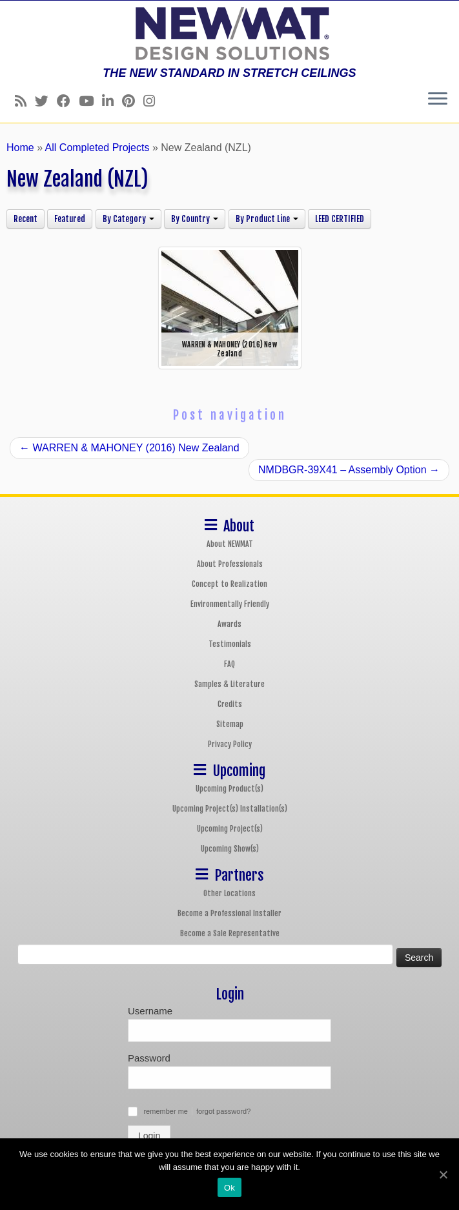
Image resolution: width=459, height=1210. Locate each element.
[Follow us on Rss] (25, 101)
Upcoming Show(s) (230, 849)
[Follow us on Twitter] (46, 101)
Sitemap (229, 724)
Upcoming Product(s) (229, 789)
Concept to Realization (229, 584)
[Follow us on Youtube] (90, 101)
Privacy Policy (230, 744)
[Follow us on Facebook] (68, 101)
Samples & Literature (229, 684)
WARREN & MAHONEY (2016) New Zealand (129, 447)
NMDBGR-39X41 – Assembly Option (349, 469)
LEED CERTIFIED (339, 219)
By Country (194, 219)
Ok (229, 1188)
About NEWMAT (230, 544)
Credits (230, 704)
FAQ (229, 664)
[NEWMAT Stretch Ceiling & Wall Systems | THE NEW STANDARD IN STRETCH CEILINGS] (229, 33)
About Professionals (230, 564)
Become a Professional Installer (229, 913)
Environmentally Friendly (229, 604)
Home (20, 147)
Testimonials (230, 644)
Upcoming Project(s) (230, 829)
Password (149, 1057)
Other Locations (229, 893)
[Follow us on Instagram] (153, 101)
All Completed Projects (97, 147)
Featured (69, 219)
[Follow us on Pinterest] (132, 101)
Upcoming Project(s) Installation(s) (229, 809)
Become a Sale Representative (230, 933)
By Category (128, 219)
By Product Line (267, 219)
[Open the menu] (437, 99)
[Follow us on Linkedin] (112, 101)
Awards (229, 624)
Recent (25, 219)
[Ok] (442, 1174)
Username (150, 1010)
